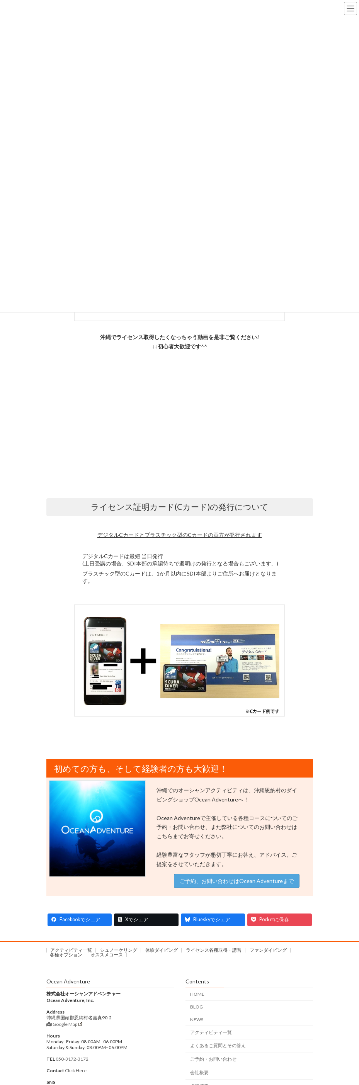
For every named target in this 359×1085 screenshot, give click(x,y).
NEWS (196, 1019)
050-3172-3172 (72, 1059)
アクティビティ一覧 (71, 950)
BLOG (196, 1007)
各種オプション (66, 955)
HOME (197, 994)
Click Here (76, 1070)
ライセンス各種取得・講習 (214, 950)
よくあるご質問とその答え (218, 1045)
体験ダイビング (161, 950)
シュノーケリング (118, 950)
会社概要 (199, 1072)
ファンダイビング (268, 950)
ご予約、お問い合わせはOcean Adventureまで (237, 881)
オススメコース (106, 955)
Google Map (64, 1024)
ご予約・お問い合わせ (213, 1059)
